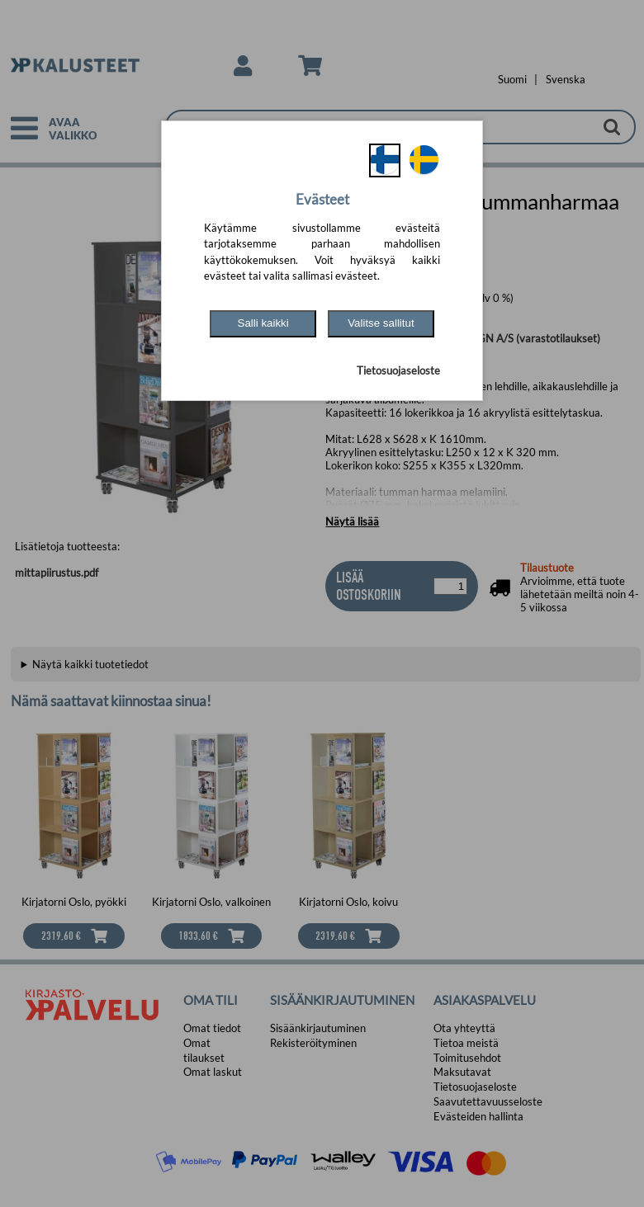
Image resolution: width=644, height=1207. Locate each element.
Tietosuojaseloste (398, 370)
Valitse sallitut (381, 323)
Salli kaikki (263, 323)
